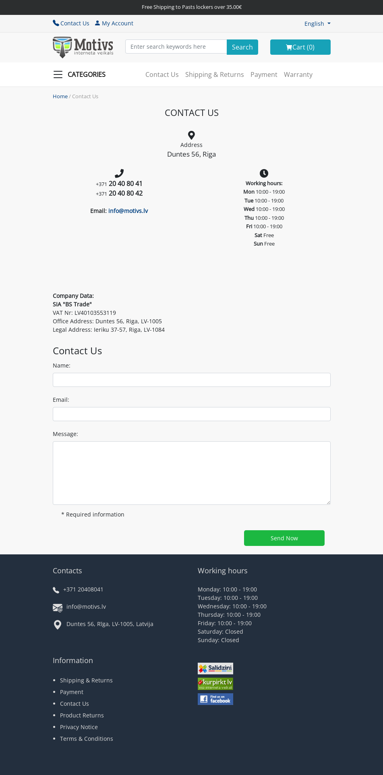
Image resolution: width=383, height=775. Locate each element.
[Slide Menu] (82, 74)
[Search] (242, 47)
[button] (317, 23)
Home (60, 96)
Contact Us (71, 23)
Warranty (298, 74)
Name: (61, 365)
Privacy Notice (79, 727)
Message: (65, 434)
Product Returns (82, 715)
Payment (264, 74)
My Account (113, 23)
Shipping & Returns (214, 74)
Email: (61, 399)
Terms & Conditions (86, 738)
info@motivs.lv (128, 211)
